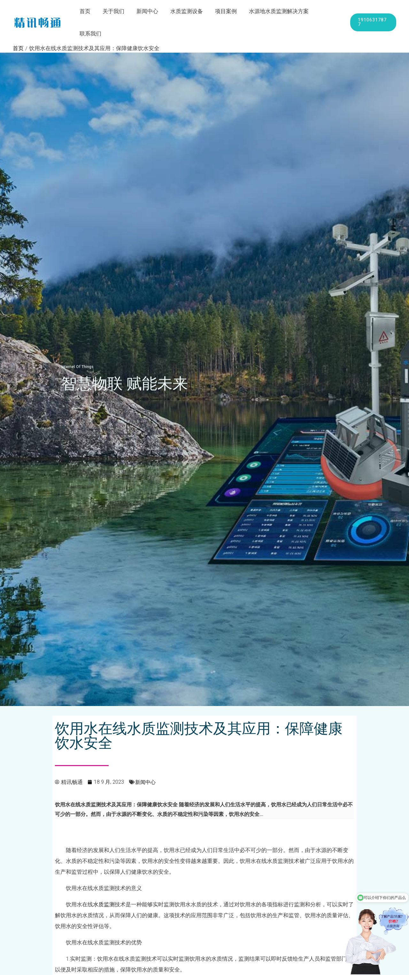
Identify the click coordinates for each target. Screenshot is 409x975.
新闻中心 (147, 12)
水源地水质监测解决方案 (275, 12)
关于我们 (115, 12)
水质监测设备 (185, 12)
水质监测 (104, 883)
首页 (87, 12)
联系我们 (326, 12)
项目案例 (223, 12)
